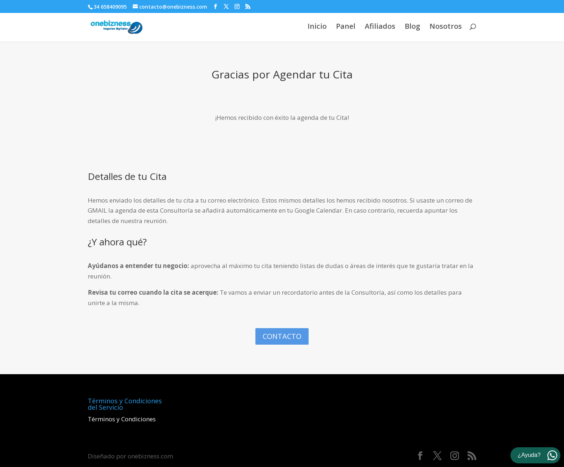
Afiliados (380, 27)
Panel (345, 27)
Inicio (317, 27)
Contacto (282, 336)
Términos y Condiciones (122, 419)
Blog (412, 27)
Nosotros (445, 27)
